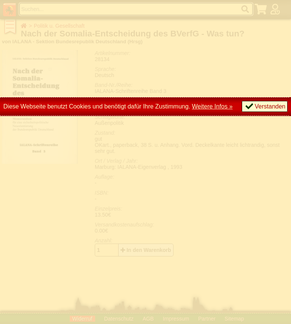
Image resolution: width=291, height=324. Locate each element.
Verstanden (270, 106)
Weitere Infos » (212, 106)
